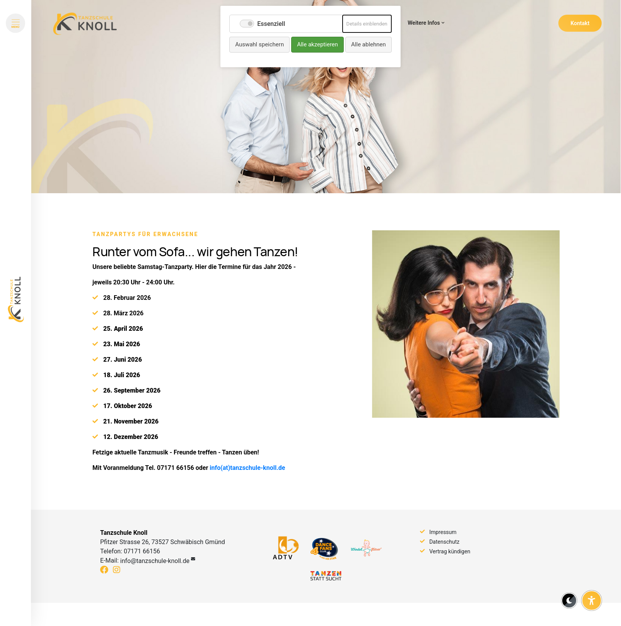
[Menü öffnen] (15, 23)
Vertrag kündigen (449, 551)
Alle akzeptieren (317, 44)
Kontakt (580, 23)
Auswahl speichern (259, 44)
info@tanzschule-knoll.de (154, 561)
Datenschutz (444, 542)
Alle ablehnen (368, 44)
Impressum (442, 532)
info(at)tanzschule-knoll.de (247, 480)
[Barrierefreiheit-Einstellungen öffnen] (592, 600)
